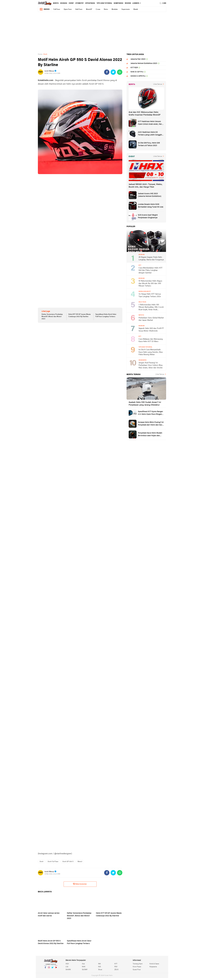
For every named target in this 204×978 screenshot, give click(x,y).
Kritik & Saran (154, 964)
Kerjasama (153, 967)
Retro (106, 9)
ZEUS (116, 969)
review (128, 3)
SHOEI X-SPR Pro (138, 76)
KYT (115, 964)
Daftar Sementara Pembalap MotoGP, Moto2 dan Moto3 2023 (52, 317)
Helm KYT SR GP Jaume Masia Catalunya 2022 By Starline (79, 315)
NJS (99, 967)
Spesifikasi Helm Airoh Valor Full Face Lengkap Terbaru (105, 315)
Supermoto (126, 9)
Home (40, 54)
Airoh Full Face (53, 861)
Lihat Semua (157, 84)
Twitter (52, 968)
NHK (83, 967)
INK (99, 964)
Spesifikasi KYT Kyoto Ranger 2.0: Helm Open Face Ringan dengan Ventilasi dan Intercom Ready (151, 413)
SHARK (68, 969)
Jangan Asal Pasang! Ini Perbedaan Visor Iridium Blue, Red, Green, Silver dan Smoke (151, 365)
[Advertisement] (102, 32)
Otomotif (79, 3)
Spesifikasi (90, 3)
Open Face (68, 9)
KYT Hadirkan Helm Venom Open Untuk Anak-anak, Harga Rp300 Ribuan (151, 123)
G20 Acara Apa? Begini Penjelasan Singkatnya (148, 216)
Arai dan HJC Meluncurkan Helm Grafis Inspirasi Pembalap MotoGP (144, 113)
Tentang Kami (138, 964)
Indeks (45, 9)
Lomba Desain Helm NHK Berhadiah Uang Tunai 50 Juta (150, 205)
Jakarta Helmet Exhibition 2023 (144, 63)
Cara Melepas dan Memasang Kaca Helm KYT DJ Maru (151, 340)
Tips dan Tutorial (104, 3)
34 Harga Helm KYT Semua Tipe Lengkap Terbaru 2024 (150, 295)
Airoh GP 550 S (67, 861)
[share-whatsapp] (119, 72)
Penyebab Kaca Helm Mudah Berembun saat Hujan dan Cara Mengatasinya (150, 434)
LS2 (67, 967)
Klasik (135, 9)
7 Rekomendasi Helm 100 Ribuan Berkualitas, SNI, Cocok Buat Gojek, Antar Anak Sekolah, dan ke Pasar (151, 307)
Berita (56, 3)
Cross (98, 9)
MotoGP (89, 9)
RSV (115, 967)
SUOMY (84, 969)
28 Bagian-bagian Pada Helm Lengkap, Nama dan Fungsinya (151, 258)
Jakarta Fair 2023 (138, 59)
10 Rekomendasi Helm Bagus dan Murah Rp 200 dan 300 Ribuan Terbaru (150, 283)
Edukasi (63, 3)
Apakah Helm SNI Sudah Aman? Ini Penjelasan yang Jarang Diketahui (145, 403)
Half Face (78, 9)
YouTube (56, 968)
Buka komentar (80, 884)
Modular (115, 9)
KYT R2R (134, 68)
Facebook (45, 968)
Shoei (100, 969)
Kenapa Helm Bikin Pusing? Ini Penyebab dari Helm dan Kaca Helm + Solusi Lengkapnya (151, 423)
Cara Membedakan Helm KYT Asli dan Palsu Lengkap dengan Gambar (150, 270)
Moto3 (80, 861)
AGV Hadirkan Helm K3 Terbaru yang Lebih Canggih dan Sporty (150, 133)
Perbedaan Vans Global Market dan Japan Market (151, 319)
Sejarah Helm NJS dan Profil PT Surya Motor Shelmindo (151, 329)
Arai (83, 964)
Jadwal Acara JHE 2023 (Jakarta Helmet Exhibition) (149, 195)
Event (71, 3)
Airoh (41, 861)
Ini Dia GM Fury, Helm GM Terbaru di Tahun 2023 (149, 144)
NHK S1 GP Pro (137, 72)
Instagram (49, 968)
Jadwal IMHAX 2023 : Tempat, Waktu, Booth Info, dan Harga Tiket (145, 185)
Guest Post (137, 969)
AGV (67, 964)
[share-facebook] (106, 72)
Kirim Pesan (137, 967)
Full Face (56, 9)
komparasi (118, 3)
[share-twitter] (113, 72)
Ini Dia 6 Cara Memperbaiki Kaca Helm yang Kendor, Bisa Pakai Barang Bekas (151, 352)
